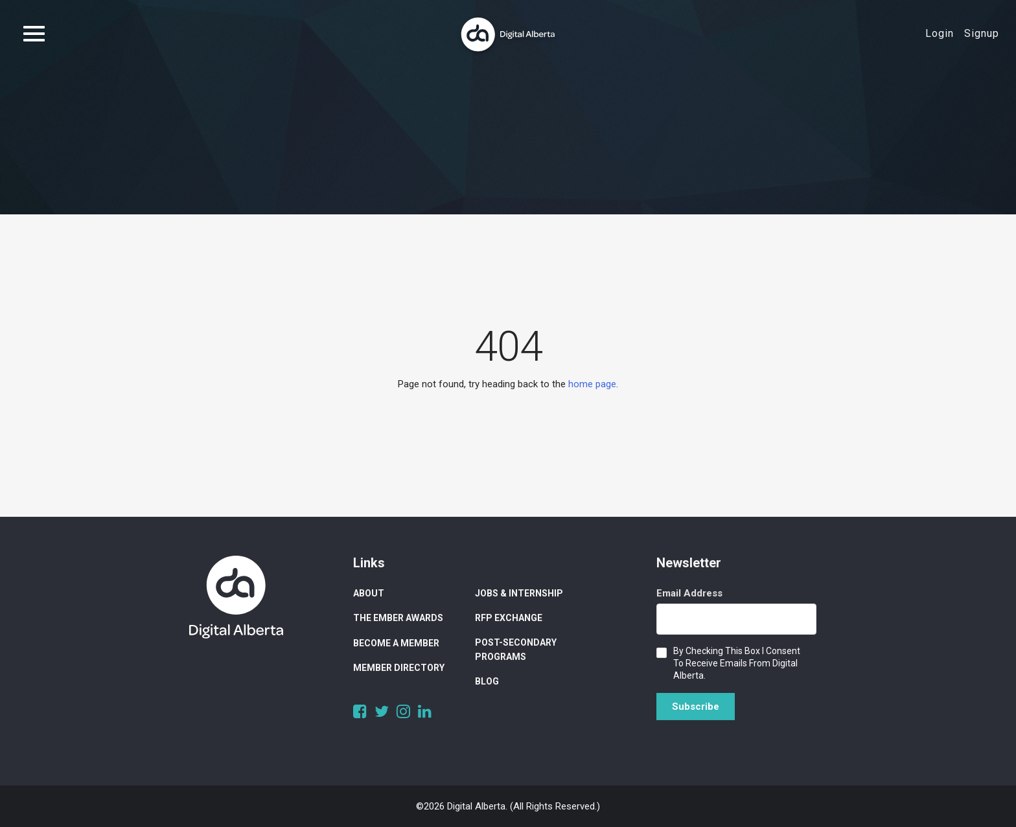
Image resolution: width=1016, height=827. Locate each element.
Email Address (689, 593)
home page (592, 384)
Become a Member (396, 643)
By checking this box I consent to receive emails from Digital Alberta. (736, 663)
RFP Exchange (508, 618)
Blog (487, 681)
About (368, 593)
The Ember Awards (398, 618)
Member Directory (398, 668)
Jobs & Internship (519, 593)
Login (939, 33)
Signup (981, 33)
